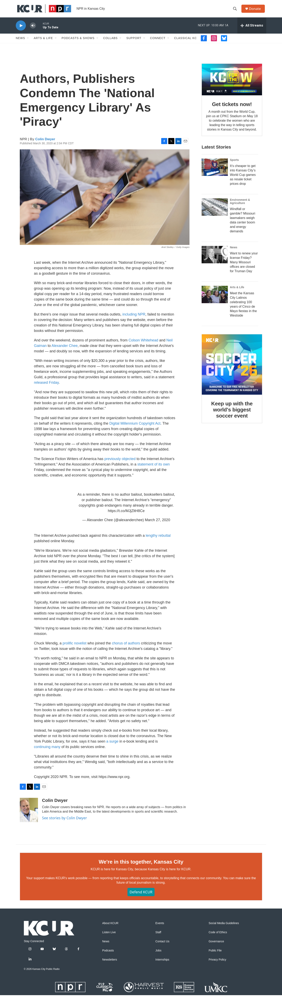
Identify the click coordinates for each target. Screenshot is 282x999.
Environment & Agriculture (240, 205)
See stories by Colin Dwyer (64, 821)
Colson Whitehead (143, 344)
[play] (21, 29)
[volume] (32, 29)
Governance (216, 945)
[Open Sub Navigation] (28, 42)
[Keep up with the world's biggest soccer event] (232, 368)
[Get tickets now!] (232, 83)
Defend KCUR (140, 895)
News (20, 42)
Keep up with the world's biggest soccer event (232, 413)
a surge (112, 745)
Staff (158, 936)
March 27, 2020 (157, 524)
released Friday (46, 386)
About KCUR (110, 927)
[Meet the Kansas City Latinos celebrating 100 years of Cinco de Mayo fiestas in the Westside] (215, 298)
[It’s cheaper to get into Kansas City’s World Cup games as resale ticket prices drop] (215, 171)
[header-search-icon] (236, 11)
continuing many (47, 751)
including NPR (133, 318)
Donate (256, 11)
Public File (215, 954)
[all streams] (251, 29)
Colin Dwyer (45, 143)
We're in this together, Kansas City (141, 866)
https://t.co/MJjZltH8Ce (126, 515)
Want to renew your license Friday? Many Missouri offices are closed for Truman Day (244, 266)
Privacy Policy (217, 963)
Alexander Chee (65, 350)
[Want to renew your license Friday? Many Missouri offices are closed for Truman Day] (215, 258)
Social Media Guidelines (224, 927)
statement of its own (153, 468)
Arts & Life (43, 42)
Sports (234, 163)
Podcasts (108, 954)
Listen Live (109, 936)
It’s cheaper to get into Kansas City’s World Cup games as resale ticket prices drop (243, 178)
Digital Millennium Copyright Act (134, 427)
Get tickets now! (232, 108)
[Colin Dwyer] (29, 814)
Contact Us (162, 945)
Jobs (158, 954)
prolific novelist (74, 647)
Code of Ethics (218, 936)
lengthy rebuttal (158, 539)
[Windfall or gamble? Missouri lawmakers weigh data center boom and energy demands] (215, 211)
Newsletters (109, 963)
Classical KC (185, 42)
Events (159, 927)
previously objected (120, 463)
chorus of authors (126, 647)
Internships (162, 963)
